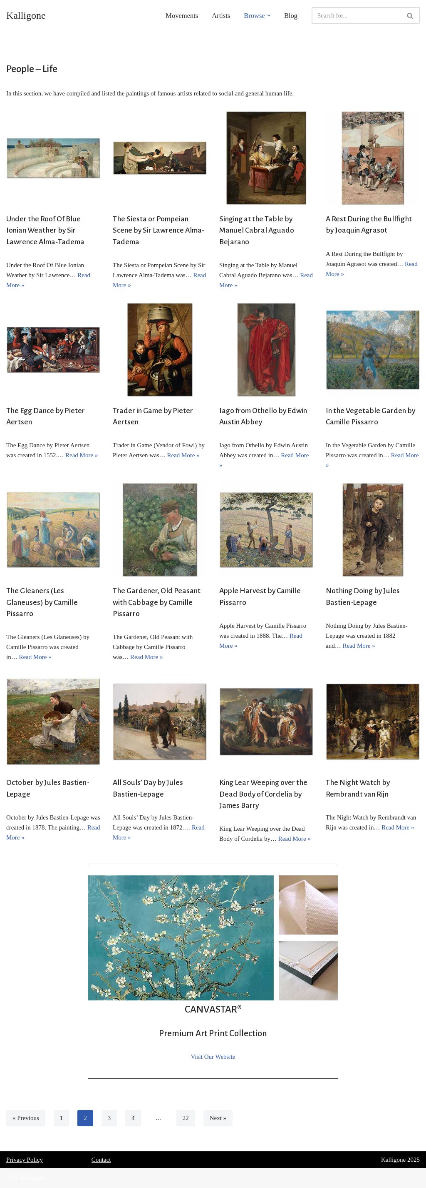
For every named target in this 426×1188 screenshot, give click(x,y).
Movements (182, 16)
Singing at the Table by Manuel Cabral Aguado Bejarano (256, 230)
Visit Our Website (213, 1056)
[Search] (356, 15)
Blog (290, 16)
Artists (221, 16)
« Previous (25, 1118)
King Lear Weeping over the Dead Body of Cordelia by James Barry (263, 794)
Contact (101, 1159)
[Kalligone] (26, 15)
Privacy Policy (24, 1159)
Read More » (81, 455)
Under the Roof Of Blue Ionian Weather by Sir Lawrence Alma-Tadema (45, 230)
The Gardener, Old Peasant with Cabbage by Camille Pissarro (157, 602)
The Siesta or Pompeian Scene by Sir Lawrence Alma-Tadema (159, 230)
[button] (268, 15)
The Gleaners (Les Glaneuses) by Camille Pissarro (42, 602)
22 (186, 1118)
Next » (218, 1118)
